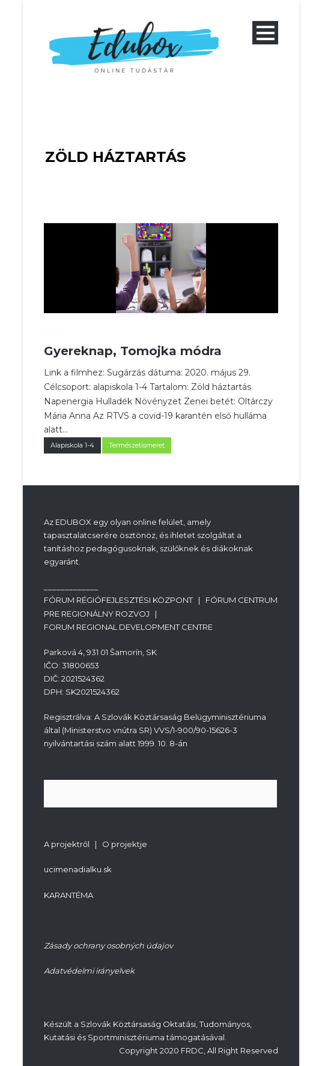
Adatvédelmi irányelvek (89, 970)
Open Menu (265, 32)
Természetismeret (137, 445)
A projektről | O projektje (95, 844)
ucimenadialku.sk (78, 869)
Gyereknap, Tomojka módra (133, 351)
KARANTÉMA (68, 895)
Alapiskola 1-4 (72, 445)
